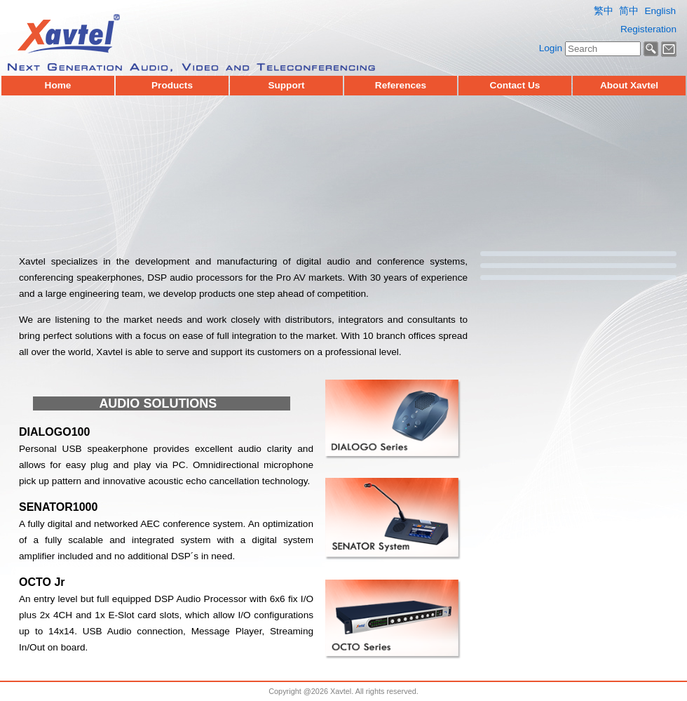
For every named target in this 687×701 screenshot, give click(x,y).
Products (172, 86)
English (660, 11)
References (400, 86)
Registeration (648, 29)
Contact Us (515, 86)
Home (58, 86)
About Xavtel (629, 86)
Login (550, 48)
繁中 (603, 11)
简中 (629, 11)
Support (286, 86)
